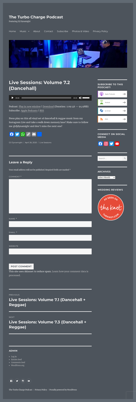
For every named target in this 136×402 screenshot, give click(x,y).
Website (13, 246)
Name (13, 219)
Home (12, 31)
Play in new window (30, 106)
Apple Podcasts (29, 110)
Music (23, 31)
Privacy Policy (100, 31)
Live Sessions (45, 142)
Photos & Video (80, 31)
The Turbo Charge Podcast (36, 17)
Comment (15, 176)
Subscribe (62, 31)
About (36, 31)
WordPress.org (17, 365)
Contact (48, 31)
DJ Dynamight (15, 142)
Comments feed (18, 362)
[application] (50, 98)
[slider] (46, 98)
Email (13, 232)
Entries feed (16, 359)
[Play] (12, 97)
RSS (42, 110)
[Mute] (80, 97)
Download (48, 106)
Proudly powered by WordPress (63, 390)
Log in (14, 356)
